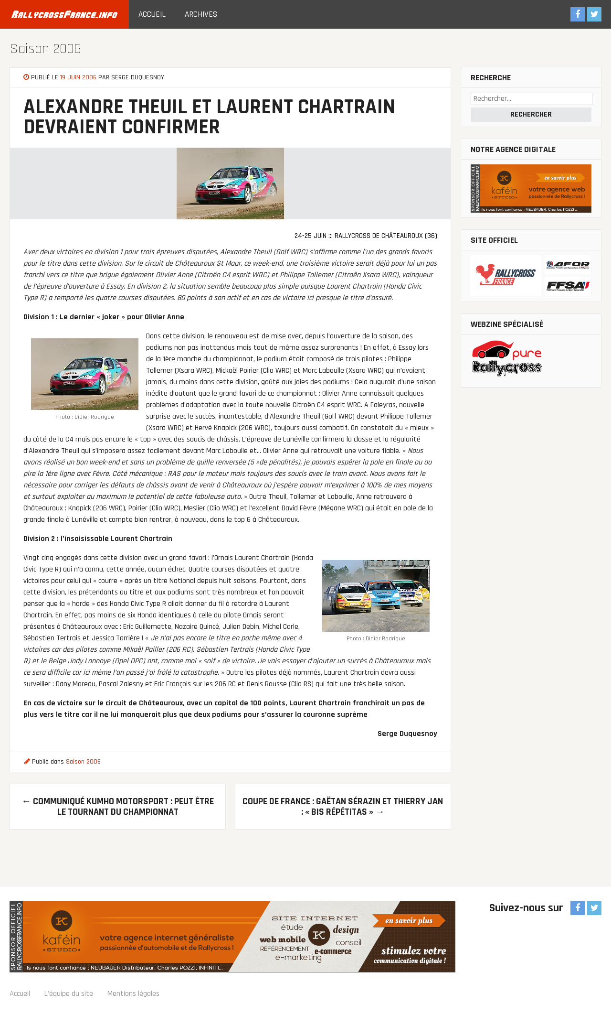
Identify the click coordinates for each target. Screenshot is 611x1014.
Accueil (152, 14)
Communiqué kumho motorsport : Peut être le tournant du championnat (117, 806)
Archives (201, 14)
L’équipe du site (68, 994)
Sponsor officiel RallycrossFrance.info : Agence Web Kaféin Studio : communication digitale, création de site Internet (232, 936)
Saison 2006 (45, 49)
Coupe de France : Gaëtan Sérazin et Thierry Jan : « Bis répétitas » (342, 806)
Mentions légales (133, 994)
